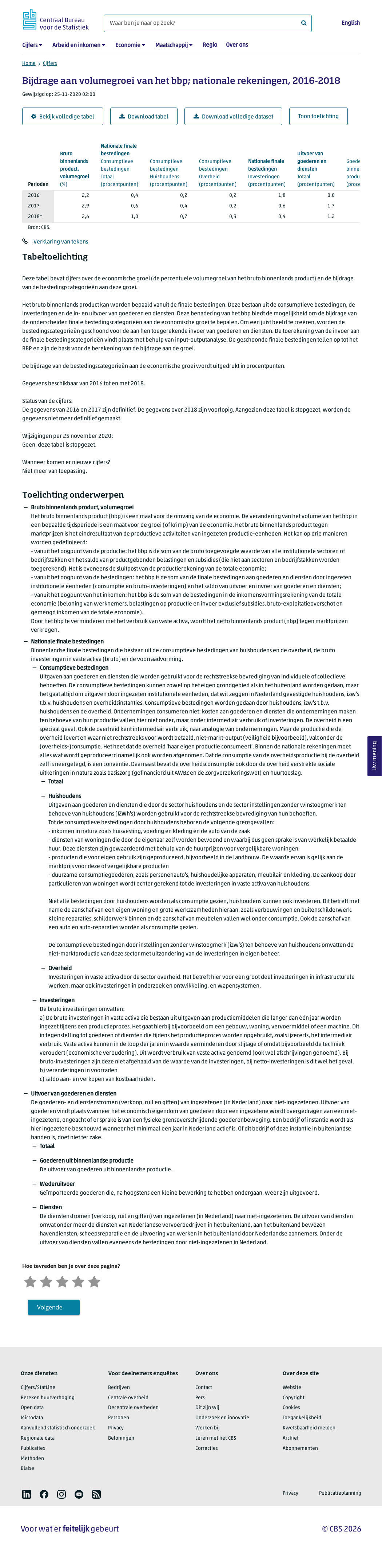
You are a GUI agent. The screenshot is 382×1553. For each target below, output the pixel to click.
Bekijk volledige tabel (62, 117)
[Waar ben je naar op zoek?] (208, 23)
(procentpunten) (119, 165)
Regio (210, 45)
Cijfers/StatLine (38, 1387)
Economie (127, 45)
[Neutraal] (62, 1280)
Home (29, 63)
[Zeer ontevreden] (30, 1280)
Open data (32, 1407)
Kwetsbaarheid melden (309, 1428)
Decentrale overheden (133, 1407)
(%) (74, 169)
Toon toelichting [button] (318, 117)
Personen (118, 1418)
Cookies (291, 1407)
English (351, 23)
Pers (200, 1398)
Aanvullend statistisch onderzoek (58, 1428)
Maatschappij (171, 45)
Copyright (294, 1398)
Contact (203, 1387)
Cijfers (29, 45)
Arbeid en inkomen (76, 45)
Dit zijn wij (207, 1407)
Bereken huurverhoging (48, 1398)
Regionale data (38, 1438)
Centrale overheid (128, 1398)
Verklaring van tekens (60, 242)
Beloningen (121, 1438)
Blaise (27, 1468)
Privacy (116, 1428)
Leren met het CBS (215, 1438)
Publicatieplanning (340, 1493)
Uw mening (375, 756)
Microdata (32, 1418)
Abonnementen (300, 1448)
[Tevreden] (78, 1280)
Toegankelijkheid (302, 1418)
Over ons (237, 45)
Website (292, 1387)
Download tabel (143, 117)
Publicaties (33, 1448)
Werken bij (207, 1428)
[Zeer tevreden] (94, 1280)
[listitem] (26, 1494)
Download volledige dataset (233, 117)
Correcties (206, 1448)
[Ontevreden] (46, 1280)
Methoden (32, 1458)
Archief (291, 1438)
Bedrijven (119, 1387)
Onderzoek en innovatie (222, 1418)
